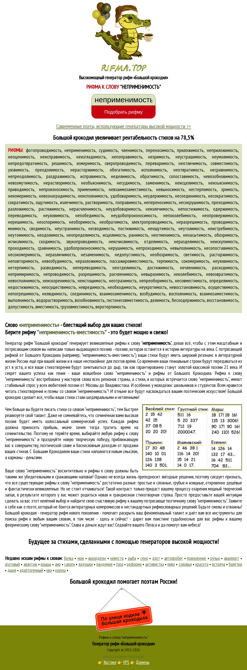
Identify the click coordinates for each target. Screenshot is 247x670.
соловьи (185, 564)
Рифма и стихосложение (115, 656)
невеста (117, 558)
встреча (218, 564)
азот (156, 558)
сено (144, 558)
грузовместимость (77, 306)
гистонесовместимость (127, 300)
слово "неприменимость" (208, 379)
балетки (235, 564)
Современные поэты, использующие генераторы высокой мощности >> (123, 126)
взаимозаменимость (118, 293)
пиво (171, 564)
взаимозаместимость (219, 293)
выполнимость (21, 300)
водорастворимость (54, 300)
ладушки (86, 564)
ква (49, 570)
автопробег (173, 558)
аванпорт (231, 558)
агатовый (12, 564)
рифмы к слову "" (143, 343)
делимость (160, 300)
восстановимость (222, 300)
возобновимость (90, 300)
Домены (142, 662)
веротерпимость (110, 306)
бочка (68, 558)
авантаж (30, 564)
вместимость (47, 306)
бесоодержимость (188, 300)
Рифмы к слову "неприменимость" (123, 637)
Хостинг (109, 662)
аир (58, 564)
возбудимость (152, 293)
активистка (154, 564)
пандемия (104, 564)
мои (81, 558)
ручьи (215, 558)
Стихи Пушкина (136, 656)
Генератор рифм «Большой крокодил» (123, 644)
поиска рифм (16, 519)
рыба (132, 558)
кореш (60, 570)
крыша (46, 564)
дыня (12, 570)
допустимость (21, 306)
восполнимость (183, 293)
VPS (126, 662)
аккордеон (97, 558)
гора (119, 564)
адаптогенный (31, 570)
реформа (134, 564)
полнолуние (196, 558)
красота (201, 564)
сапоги (69, 564)
